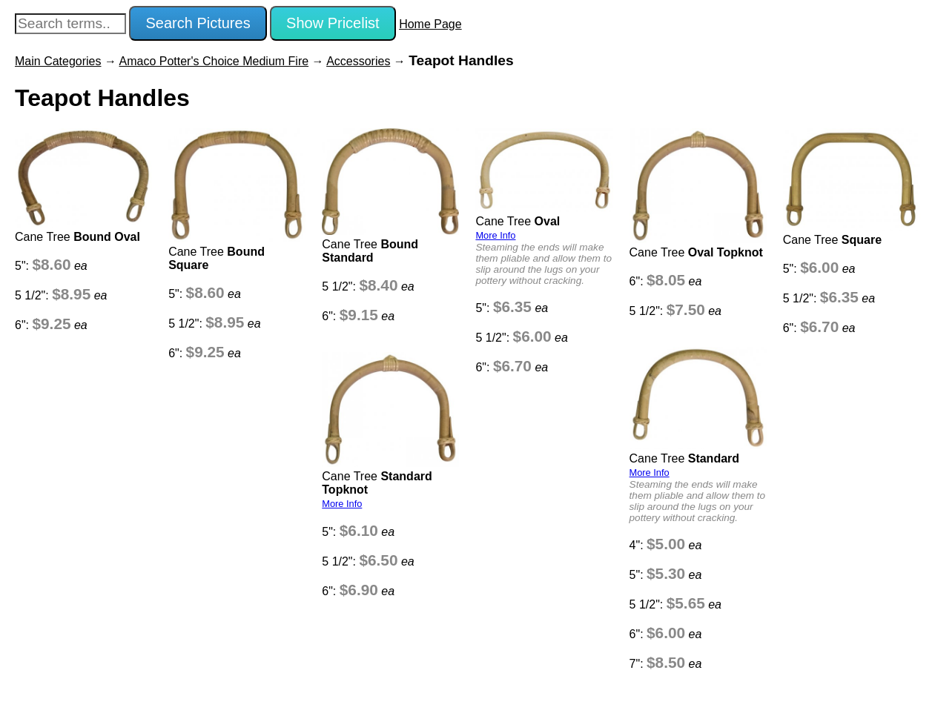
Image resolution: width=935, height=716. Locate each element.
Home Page (430, 24)
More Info (495, 235)
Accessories (358, 61)
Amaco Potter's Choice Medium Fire (214, 61)
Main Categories (58, 61)
